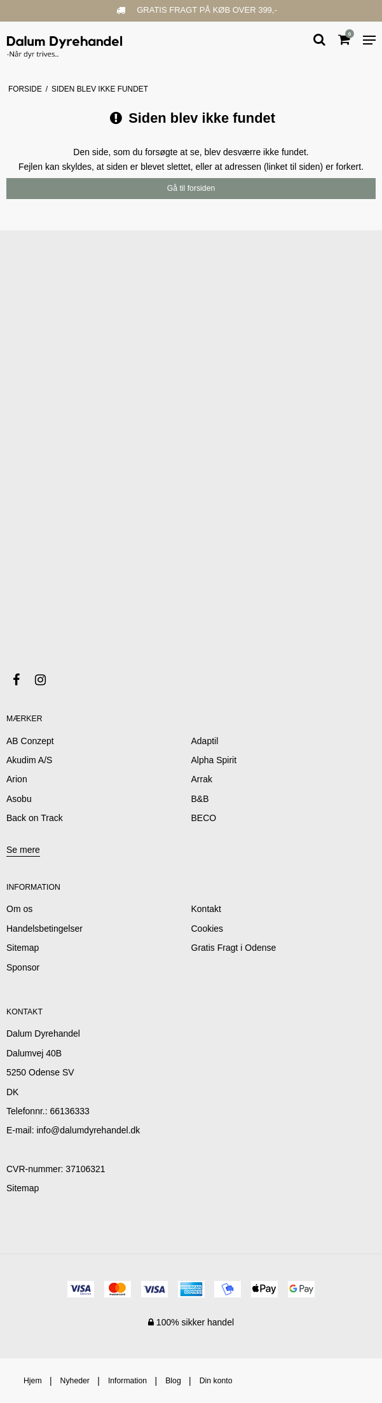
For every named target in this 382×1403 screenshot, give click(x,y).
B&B (200, 799)
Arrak (201, 779)
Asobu (19, 799)
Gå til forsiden (191, 188)
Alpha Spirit (214, 760)
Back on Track (34, 818)
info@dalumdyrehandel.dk (88, 1130)
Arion (16, 779)
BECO (204, 818)
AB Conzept (30, 741)
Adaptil (205, 741)
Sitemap (22, 1188)
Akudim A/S (29, 760)
